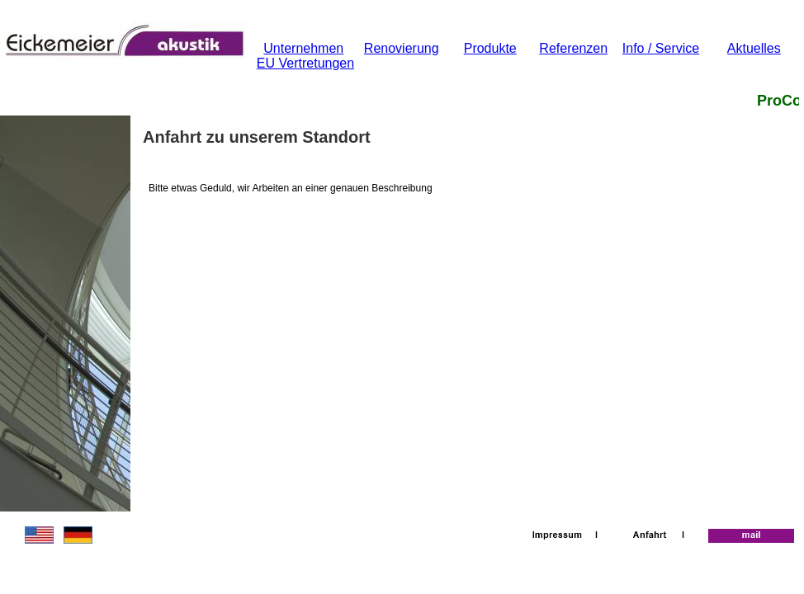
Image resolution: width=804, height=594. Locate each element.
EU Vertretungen (305, 63)
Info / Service (660, 48)
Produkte (490, 48)
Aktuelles (754, 48)
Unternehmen (303, 48)
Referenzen (573, 48)
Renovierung (401, 48)
